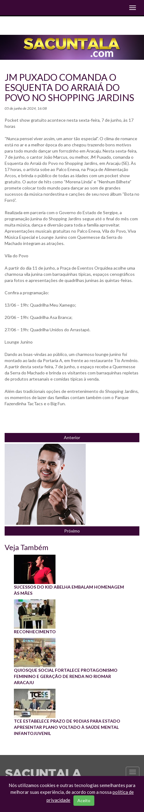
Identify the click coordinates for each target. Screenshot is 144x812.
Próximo (72, 530)
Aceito (83, 800)
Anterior (72, 437)
